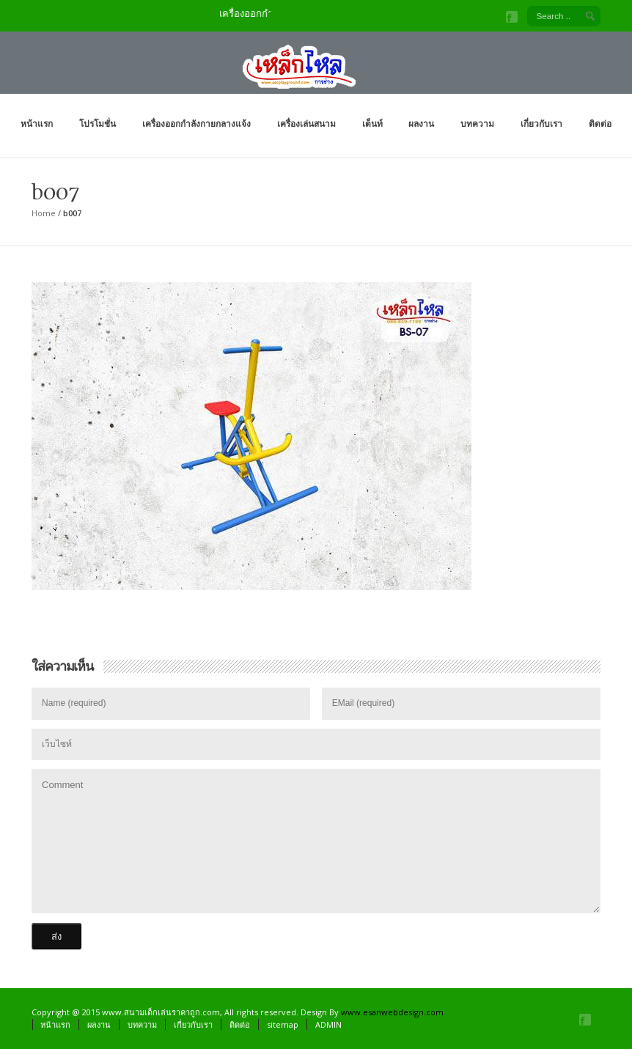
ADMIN (328, 1024)
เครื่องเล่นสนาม (306, 123)
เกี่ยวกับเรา (541, 123)
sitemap (282, 1024)
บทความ (477, 123)
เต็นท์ (372, 123)
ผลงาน (421, 123)
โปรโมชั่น (97, 123)
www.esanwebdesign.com (392, 1011)
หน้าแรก (37, 123)
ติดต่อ (600, 123)
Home (44, 212)
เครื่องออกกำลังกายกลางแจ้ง (196, 123)
